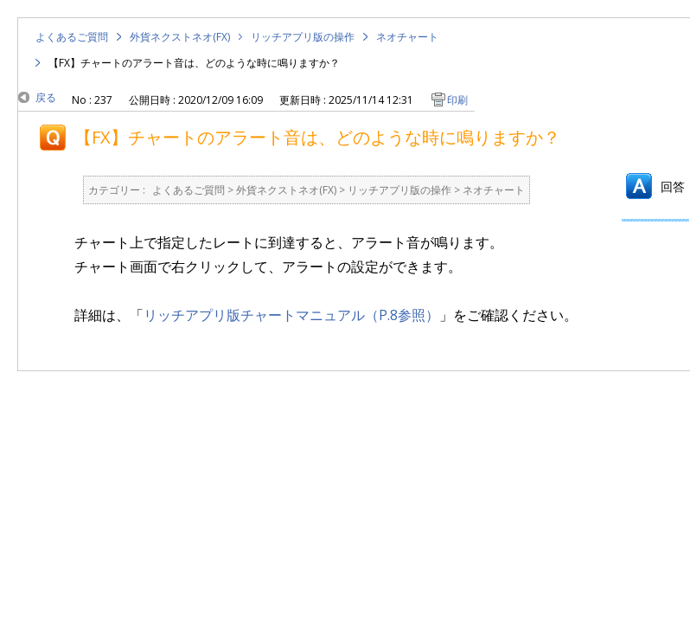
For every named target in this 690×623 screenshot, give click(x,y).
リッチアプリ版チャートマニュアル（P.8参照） (291, 314)
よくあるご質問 (71, 36)
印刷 (457, 100)
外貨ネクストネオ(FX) (180, 36)
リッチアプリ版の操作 (303, 36)
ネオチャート (407, 36)
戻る (45, 97)
